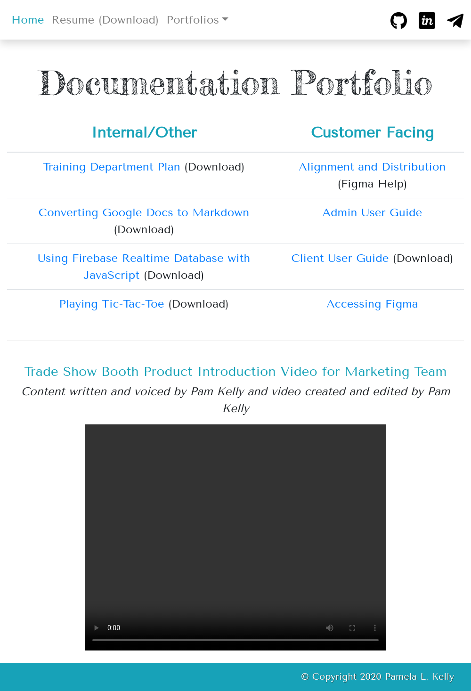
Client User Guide (340, 258)
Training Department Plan (111, 166)
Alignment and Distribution (372, 166)
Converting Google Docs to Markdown (144, 212)
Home (29, 18)
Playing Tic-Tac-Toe (111, 303)
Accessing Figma (372, 303)
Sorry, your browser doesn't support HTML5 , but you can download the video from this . (235, 537)
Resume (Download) (105, 19)
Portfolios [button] (192, 19)
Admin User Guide (372, 212)
